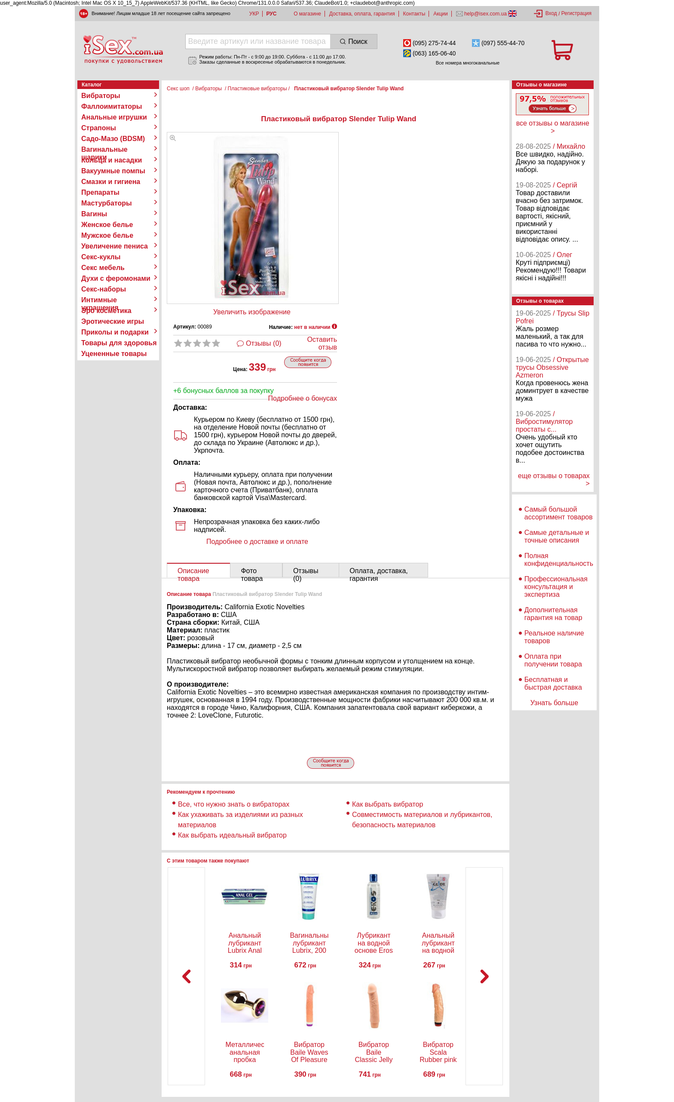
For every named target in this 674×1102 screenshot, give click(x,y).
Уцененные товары (114, 353)
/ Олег (562, 254)
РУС (271, 14)
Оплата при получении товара (553, 660)
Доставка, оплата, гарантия (362, 14)
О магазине (307, 14)
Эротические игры (112, 321)
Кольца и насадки (111, 160)
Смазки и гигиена (110, 181)
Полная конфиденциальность (558, 559)
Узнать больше (554, 702)
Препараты (100, 192)
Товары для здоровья (118, 343)
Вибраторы (100, 95)
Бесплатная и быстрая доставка (553, 683)
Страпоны (98, 128)
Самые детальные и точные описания (556, 536)
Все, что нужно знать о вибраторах (233, 804)
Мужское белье (107, 235)
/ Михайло (569, 146)
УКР (254, 14)
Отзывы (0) (264, 343)
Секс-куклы (100, 257)
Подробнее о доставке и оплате (257, 541)
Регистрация (576, 13)
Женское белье (107, 224)
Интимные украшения (100, 300)
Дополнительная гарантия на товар (553, 613)
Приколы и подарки (115, 332)
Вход (551, 13)
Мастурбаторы (106, 203)
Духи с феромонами (115, 278)
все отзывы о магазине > (552, 127)
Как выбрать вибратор (387, 804)
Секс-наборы (103, 289)
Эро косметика (106, 310)
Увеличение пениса (114, 246)
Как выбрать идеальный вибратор (232, 835)
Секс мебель (103, 267)
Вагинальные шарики (104, 149)
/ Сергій (565, 185)
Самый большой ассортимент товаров (558, 513)
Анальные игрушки (114, 117)
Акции (440, 14)
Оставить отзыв (322, 343)
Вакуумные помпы (113, 171)
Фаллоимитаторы (111, 106)
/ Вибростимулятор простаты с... (544, 421)
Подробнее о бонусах (302, 398)
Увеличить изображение (252, 312)
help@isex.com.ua (486, 14)
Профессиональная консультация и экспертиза (556, 586)
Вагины (94, 214)
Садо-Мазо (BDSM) (113, 138)
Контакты (414, 14)
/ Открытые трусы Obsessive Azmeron (552, 367)
